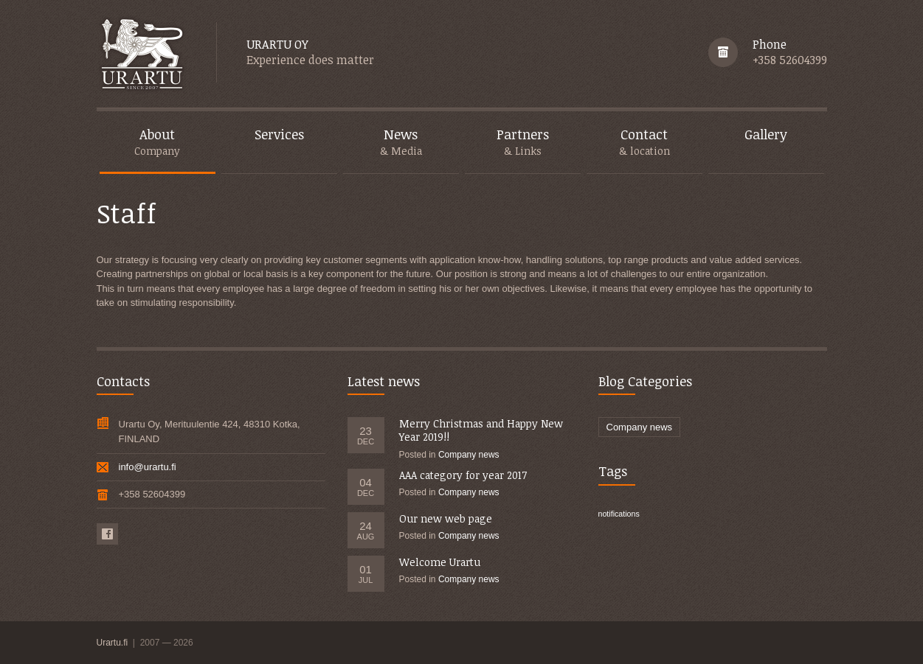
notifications (619, 513)
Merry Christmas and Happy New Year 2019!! (481, 430)
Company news (468, 455)
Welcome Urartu (439, 562)
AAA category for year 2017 (463, 475)
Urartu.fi (114, 642)
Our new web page (445, 518)
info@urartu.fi (147, 466)
